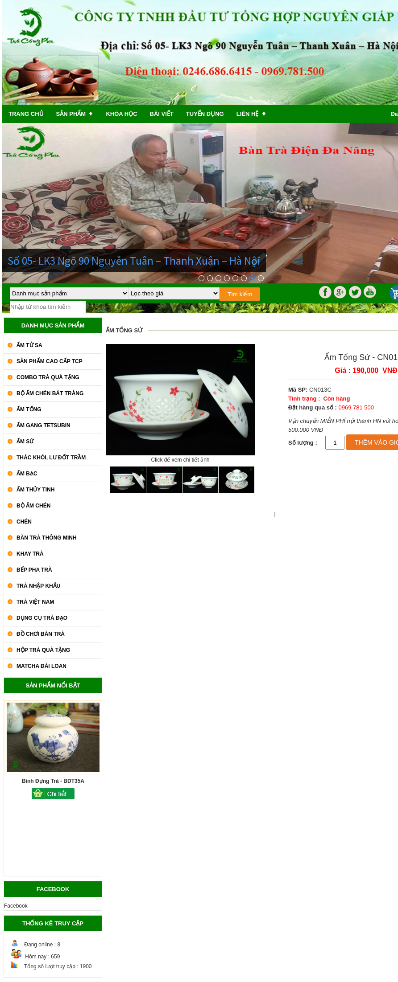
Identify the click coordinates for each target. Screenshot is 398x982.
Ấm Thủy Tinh (35, 490)
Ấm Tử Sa (29, 345)
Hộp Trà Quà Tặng (43, 650)
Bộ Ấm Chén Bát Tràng (50, 393)
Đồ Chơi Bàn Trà (41, 634)
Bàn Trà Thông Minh (47, 538)
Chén (24, 522)
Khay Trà (30, 554)
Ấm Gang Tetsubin (43, 425)
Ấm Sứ (25, 441)
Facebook (16, 906)
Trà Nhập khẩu (38, 586)
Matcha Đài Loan (41, 666)
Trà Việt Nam (35, 602)
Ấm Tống (29, 409)
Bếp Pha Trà (34, 570)
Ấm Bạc (27, 474)
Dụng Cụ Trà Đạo (42, 618)
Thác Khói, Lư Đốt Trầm (51, 457)
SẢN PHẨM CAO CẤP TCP (50, 361)
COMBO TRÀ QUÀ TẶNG (48, 377)
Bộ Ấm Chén (33, 506)
